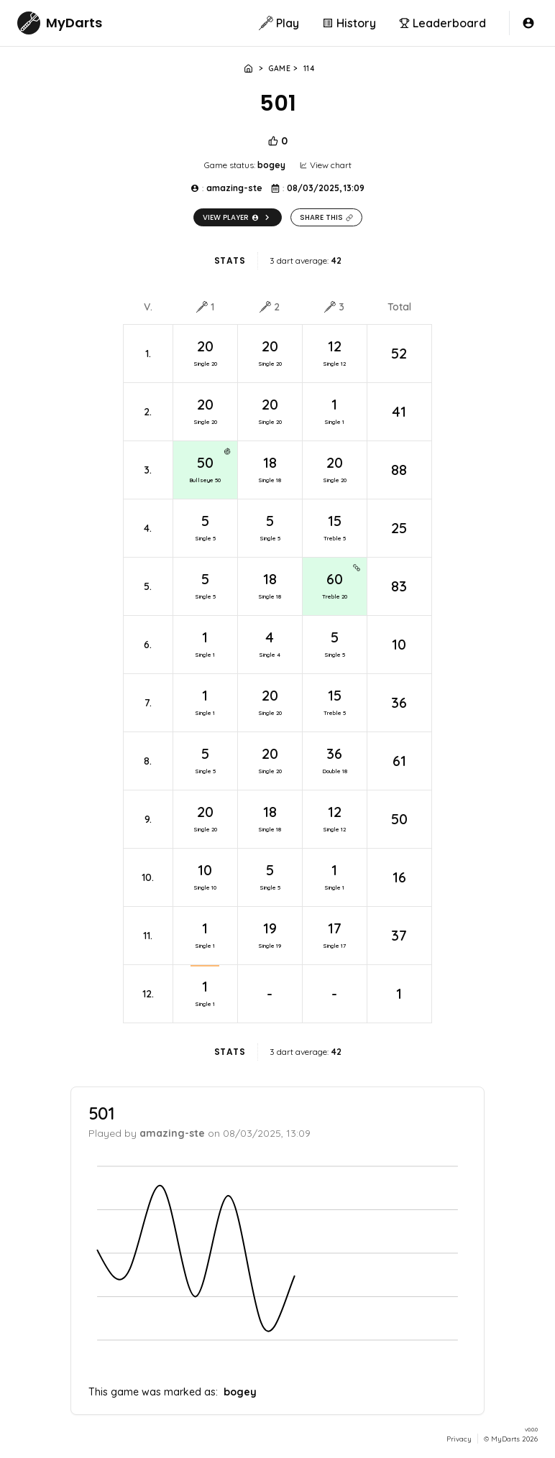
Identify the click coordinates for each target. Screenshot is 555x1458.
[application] (277, 1264)
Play (279, 23)
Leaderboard (442, 23)
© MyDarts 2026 (511, 1438)
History (349, 23)
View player (237, 217)
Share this (326, 217)
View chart (326, 165)
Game (279, 68)
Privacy (459, 1438)
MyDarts (74, 23)
